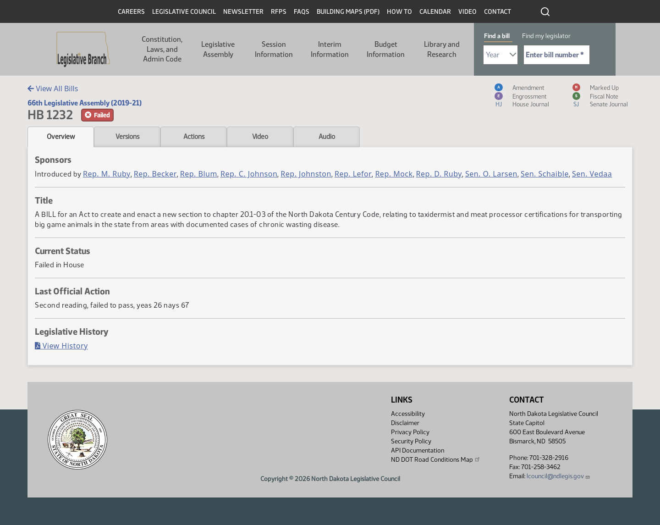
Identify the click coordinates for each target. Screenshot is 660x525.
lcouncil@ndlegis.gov (558, 476)
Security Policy (411, 441)
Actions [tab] (193, 137)
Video (467, 12)
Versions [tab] (127, 137)
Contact (497, 12)
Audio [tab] (327, 137)
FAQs (301, 12)
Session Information (274, 49)
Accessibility (408, 414)
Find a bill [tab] (497, 36)
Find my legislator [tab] (546, 36)
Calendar (435, 12)
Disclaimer (405, 423)
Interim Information (330, 49)
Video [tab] (260, 137)
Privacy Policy (410, 432)
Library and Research (442, 49)
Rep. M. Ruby (107, 174)
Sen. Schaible (545, 174)
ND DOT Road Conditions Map (436, 459)
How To (399, 12)
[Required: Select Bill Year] (500, 55)
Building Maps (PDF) (348, 12)
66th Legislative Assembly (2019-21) (85, 103)
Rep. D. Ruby (439, 174)
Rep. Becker (155, 174)
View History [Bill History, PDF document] (61, 346)
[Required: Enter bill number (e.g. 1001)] (556, 55)
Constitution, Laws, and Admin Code (162, 49)
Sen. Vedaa (592, 174)
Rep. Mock (393, 174)
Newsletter (243, 12)
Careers (131, 12)
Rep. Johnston (305, 174)
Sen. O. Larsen (491, 174)
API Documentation (417, 450)
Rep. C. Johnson (248, 174)
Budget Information (386, 49)
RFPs (278, 12)
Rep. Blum (198, 174)
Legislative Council (184, 12)
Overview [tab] (61, 137)
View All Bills (53, 88)
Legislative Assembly (218, 49)
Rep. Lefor (353, 174)
